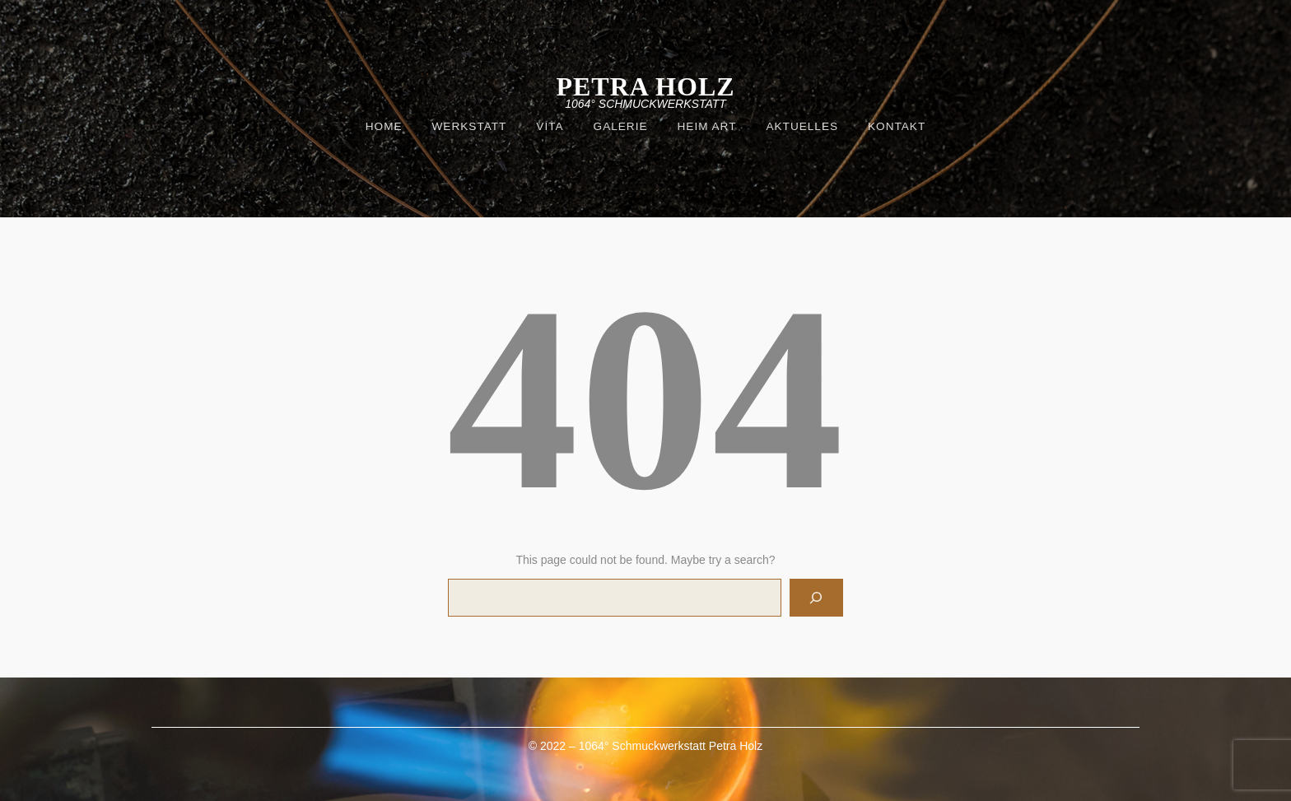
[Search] (816, 598)
